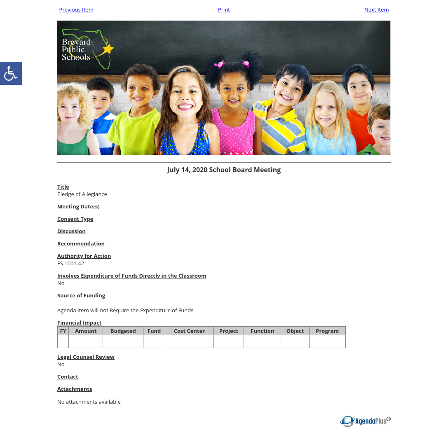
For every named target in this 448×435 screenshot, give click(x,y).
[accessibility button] (11, 73)
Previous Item (76, 9)
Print (224, 9)
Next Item (376, 9)
